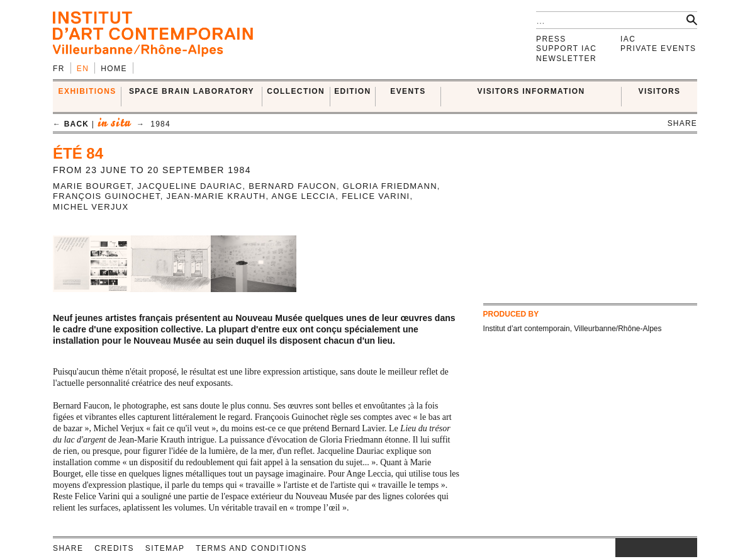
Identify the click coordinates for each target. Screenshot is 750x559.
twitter (650, 547)
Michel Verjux (90, 207)
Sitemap (164, 548)
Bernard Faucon (293, 186)
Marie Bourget (92, 186)
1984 (160, 124)
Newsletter (566, 58)
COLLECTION (296, 91)
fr (59, 68)
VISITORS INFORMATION (531, 91)
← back (71, 124)
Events (407, 91)
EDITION (352, 91)
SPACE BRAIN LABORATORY (191, 91)
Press (551, 39)
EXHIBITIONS (87, 91)
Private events (658, 48)
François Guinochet (106, 196)
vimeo (668, 547)
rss (687, 547)
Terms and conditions (251, 548)
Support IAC (566, 48)
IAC (627, 39)
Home (114, 68)
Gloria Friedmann (390, 186)
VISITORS (660, 91)
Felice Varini (376, 196)
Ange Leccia (304, 196)
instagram (621, 547)
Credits (113, 548)
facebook (634, 547)
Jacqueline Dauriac (189, 186)
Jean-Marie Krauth (216, 196)
